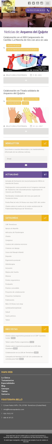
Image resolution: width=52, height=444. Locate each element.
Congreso (9, 240)
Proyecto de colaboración (15, 292)
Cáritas (25, 103)
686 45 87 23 (8, 418)
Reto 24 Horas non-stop (14, 304)
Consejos (5, 388)
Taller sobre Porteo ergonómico (19, 342)
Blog (3, 386)
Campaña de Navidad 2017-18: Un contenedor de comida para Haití (23, 358)
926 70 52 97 (8, 413)
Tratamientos (7, 380)
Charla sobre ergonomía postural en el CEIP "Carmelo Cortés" (25, 337)
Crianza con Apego (12, 248)
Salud (7, 312)
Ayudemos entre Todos (31, 99)
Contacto (5, 394)
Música (8, 276)
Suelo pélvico (10, 316)
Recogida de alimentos (14, 99)
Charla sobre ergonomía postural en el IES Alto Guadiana (23, 347)
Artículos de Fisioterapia (14, 232)
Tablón (4, 391)
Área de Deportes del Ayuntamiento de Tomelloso (22, 49)
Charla (7, 236)
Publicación (9, 300)
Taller (7, 320)
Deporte (8, 256)
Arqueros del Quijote (14, 45)
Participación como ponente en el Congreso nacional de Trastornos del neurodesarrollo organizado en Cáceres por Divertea (25, 189)
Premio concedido (12, 288)
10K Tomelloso (11, 224)
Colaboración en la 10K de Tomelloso (21, 352)
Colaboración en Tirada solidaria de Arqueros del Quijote (21, 92)
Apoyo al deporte (11, 228)
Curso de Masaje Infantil (14, 252)
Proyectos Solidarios (13, 296)
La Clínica (5, 377)
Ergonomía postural (12, 260)
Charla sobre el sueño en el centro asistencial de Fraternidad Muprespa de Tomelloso (23, 207)
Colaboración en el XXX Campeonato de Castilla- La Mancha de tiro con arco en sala (25, 38)
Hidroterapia (10, 264)
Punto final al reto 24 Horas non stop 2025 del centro (25, 202)
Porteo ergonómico (12, 280)
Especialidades (8, 383)
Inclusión (8, 268)
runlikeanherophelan (13, 308)
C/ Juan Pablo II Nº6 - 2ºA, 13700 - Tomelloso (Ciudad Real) (24, 405)
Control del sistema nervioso (16, 244)
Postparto (9, 284)
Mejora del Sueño (12, 272)
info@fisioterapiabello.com (13, 409)
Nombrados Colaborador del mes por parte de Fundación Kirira (22, 197)
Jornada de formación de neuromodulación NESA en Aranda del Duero (24, 182)
